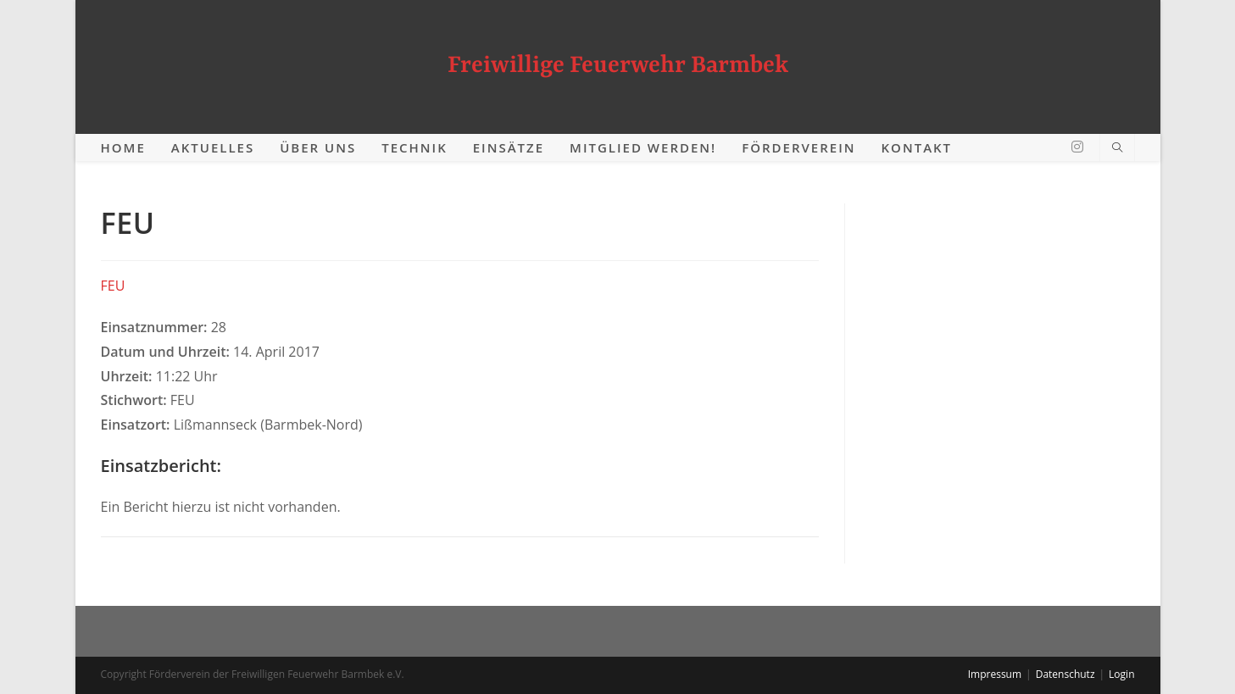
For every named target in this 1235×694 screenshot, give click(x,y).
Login (1121, 674)
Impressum (994, 674)
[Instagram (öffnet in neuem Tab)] (1077, 146)
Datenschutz (1065, 674)
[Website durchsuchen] (1117, 148)
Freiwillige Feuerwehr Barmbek (618, 66)
